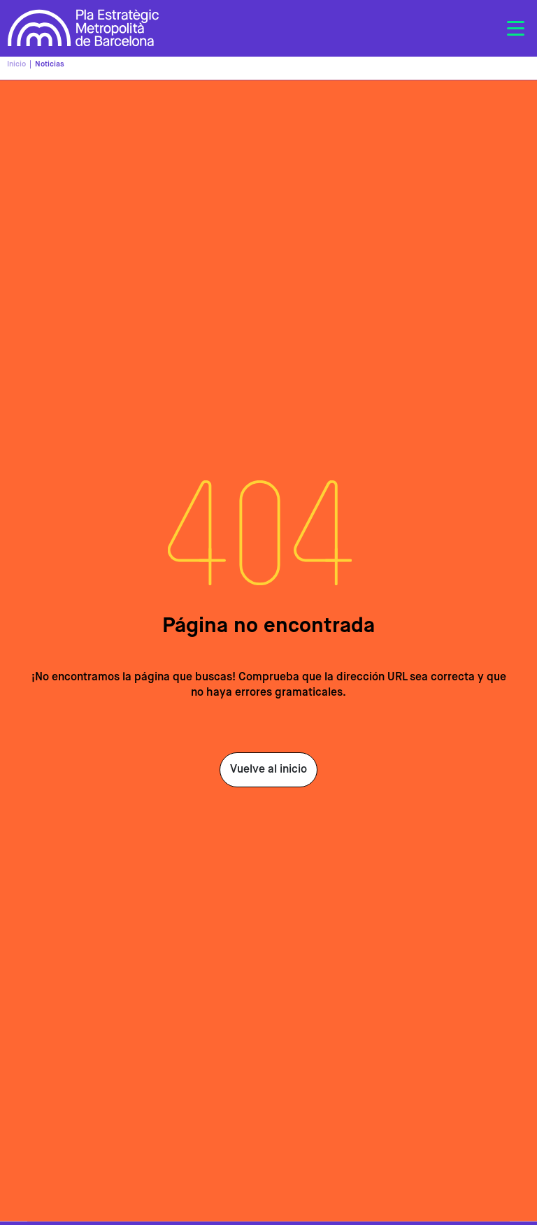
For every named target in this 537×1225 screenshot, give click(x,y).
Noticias (49, 64)
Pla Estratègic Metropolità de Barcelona (83, 28)
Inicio (16, 64)
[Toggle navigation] (515, 28)
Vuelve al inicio (268, 769)
